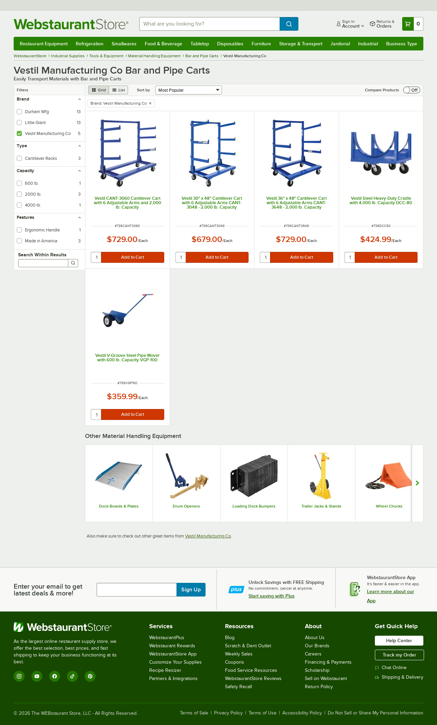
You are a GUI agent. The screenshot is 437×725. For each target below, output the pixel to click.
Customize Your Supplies (175, 662)
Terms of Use (263, 713)
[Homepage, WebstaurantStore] (71, 24)
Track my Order (399, 655)
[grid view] (98, 90)
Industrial (368, 43)
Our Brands (317, 645)
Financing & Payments (328, 662)
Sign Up (191, 590)
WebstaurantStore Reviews (253, 678)
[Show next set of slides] (417, 483)
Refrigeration (89, 43)
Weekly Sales (239, 653)
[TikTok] (72, 676)
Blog (230, 637)
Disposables (230, 43)
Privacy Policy (228, 713)
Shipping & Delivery (399, 677)
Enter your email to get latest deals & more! (48, 589)
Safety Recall (238, 686)
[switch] (411, 90)
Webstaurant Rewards (172, 645)
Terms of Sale (194, 713)
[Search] (73, 263)
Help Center (399, 640)
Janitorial (340, 43)
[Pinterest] (90, 676)
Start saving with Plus (272, 596)
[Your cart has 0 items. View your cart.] (412, 24)
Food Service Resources (251, 670)
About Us (315, 637)
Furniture (261, 43)
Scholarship (317, 670)
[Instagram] (19, 676)
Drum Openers (186, 506)
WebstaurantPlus (166, 637)
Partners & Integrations (173, 678)
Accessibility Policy (302, 713)
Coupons (234, 662)
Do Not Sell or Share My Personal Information (375, 713)
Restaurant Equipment (44, 43)
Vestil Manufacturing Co (208, 536)
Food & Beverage (163, 43)
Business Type (401, 43)
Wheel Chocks (389, 506)
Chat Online (391, 667)
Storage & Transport (300, 43)
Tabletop (200, 43)
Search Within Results (42, 254)
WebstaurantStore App (173, 653)
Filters (22, 90)
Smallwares (124, 43)
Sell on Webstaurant (326, 678)
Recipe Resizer (165, 670)
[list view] (118, 90)
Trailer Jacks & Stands (321, 506)
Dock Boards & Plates (119, 506)
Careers (313, 653)
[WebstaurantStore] (70, 627)
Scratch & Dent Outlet (248, 645)
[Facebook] (54, 676)
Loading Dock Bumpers (254, 506)
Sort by (143, 90)
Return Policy (319, 686)
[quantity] (96, 257)
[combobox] (209, 24)
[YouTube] (36, 676)
